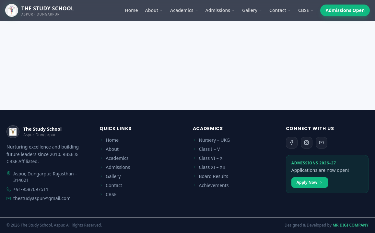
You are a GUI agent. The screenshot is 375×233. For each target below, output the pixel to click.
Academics (184, 10)
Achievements (211, 185)
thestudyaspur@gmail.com (38, 198)
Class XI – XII (209, 167)
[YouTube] (321, 143)
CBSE (306, 10)
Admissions (220, 10)
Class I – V (206, 149)
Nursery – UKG (211, 140)
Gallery (252, 10)
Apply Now (310, 182)
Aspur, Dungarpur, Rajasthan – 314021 (41, 177)
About (154, 10)
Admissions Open (345, 10)
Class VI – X (208, 158)
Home (131, 10)
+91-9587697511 (27, 189)
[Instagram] (306, 143)
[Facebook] (292, 143)
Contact (280, 10)
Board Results (211, 176)
